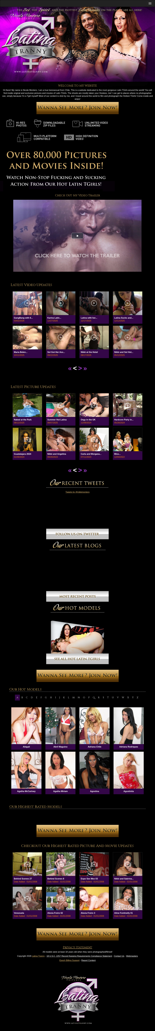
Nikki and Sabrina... (124, 879)
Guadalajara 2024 (22, 454)
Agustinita (129, 791)
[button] (77, 236)
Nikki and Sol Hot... (123, 352)
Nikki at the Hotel (89, 352)
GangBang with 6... (23, 318)
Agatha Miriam (60, 791)
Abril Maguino (60, 747)
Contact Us (119, 956)
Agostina (94, 791)
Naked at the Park (22, 420)
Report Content (88, 960)
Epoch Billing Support (69, 960)
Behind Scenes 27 (23, 879)
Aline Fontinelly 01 (123, 913)
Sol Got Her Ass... (56, 352)
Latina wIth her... (89, 318)
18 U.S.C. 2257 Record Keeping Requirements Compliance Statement (79, 956)
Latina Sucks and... (123, 318)
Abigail (26, 747)
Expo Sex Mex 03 (89, 879)
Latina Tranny (38, 956)
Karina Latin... (54, 318)
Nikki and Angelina (56, 454)
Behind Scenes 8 (55, 879)
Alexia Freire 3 (88, 913)
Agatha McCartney (26, 791)
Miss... (117, 454)
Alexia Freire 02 (55, 913)
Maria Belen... (20, 352)
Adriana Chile (94, 747)
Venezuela (19, 913)
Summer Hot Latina (57, 420)
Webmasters (132, 956)
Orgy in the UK (88, 420)
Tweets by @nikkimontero (77, 492)
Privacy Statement (77, 947)
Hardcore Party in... (123, 420)
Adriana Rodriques (128, 747)
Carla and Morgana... (91, 454)
